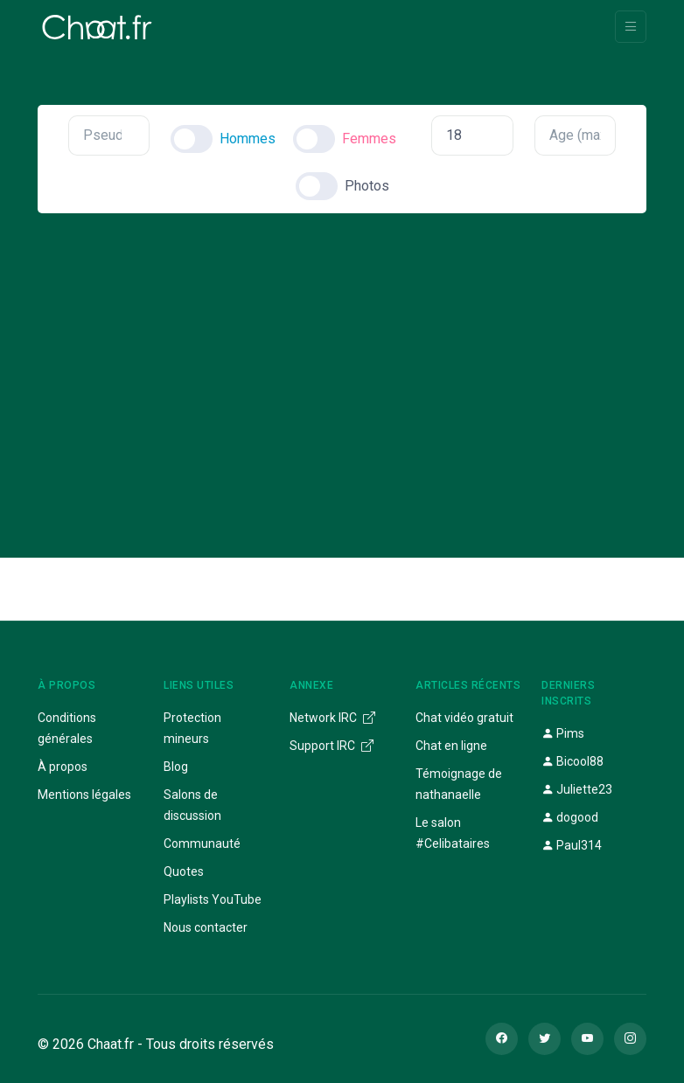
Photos (367, 185)
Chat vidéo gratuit (464, 718)
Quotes (184, 871)
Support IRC (331, 746)
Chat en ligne (451, 746)
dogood (569, 817)
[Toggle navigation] (630, 26)
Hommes (248, 138)
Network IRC (332, 718)
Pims (562, 733)
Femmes (369, 138)
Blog (176, 767)
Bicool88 (572, 761)
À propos (62, 767)
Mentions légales (84, 795)
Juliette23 (576, 789)
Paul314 (571, 845)
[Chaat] (97, 27)
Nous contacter (206, 927)
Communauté (202, 843)
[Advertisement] (342, 370)
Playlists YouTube (213, 899)
